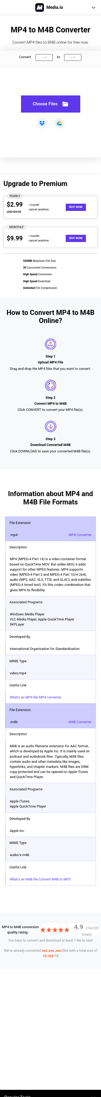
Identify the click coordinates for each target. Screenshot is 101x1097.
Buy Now (76, 207)
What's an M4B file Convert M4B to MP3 (40, 879)
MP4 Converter (80, 535)
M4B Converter (80, 722)
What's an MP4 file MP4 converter (35, 697)
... (43, 57)
